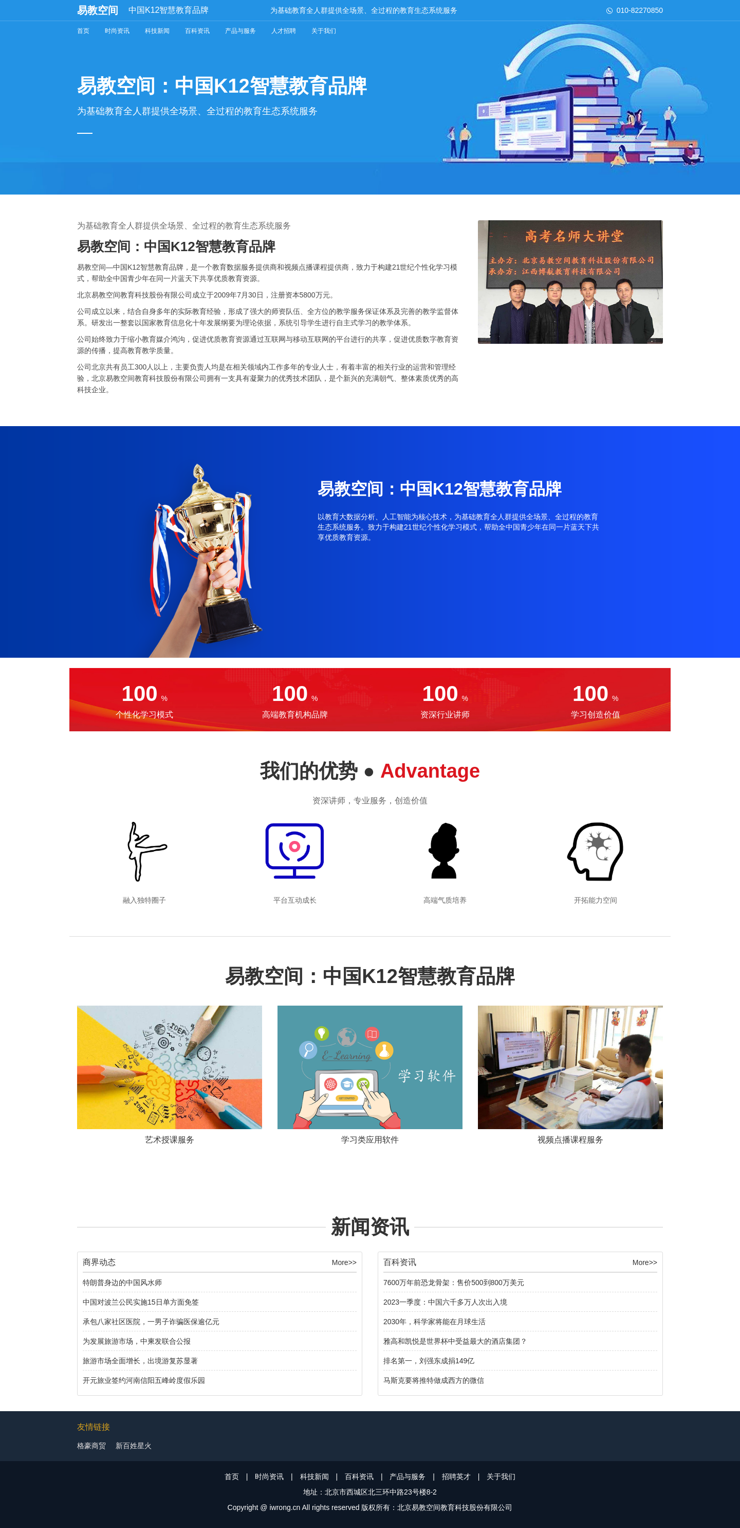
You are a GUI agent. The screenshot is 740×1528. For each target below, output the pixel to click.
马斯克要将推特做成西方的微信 (433, 1380)
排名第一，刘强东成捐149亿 (428, 1361)
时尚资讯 (117, 30)
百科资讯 (197, 30)
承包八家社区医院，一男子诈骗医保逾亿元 (151, 1322)
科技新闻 (157, 30)
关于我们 (323, 30)
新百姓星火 (134, 1446)
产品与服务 (240, 30)
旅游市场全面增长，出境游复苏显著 (140, 1361)
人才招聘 (283, 30)
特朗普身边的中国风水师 (122, 1282)
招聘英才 (456, 1476)
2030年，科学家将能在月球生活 (434, 1322)
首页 (83, 30)
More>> (344, 1262)
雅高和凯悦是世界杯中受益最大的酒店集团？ (455, 1341)
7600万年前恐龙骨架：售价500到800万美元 (453, 1282)
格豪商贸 (91, 1446)
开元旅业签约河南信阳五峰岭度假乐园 (144, 1380)
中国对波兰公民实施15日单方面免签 (141, 1302)
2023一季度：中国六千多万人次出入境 (445, 1302)
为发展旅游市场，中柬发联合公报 (137, 1341)
